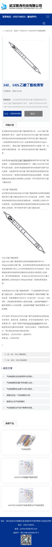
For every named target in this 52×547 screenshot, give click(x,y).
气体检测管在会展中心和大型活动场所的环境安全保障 (21, 389)
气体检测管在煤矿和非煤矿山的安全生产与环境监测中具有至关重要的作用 (21, 383)
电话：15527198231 (33, 115)
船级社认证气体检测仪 (16, 401)
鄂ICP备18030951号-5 (30, 533)
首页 (16, 31)
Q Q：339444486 (12, 114)
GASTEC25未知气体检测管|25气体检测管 (26, 505)
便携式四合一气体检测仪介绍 (18, 395)
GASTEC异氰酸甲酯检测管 (26, 477)
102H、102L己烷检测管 (19, 360)
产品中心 (23, 31)
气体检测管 (26, 449)
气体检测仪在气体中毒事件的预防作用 (21, 408)
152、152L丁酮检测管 (18, 354)
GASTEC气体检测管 (37, 31)
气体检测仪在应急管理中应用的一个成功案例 (21, 376)
